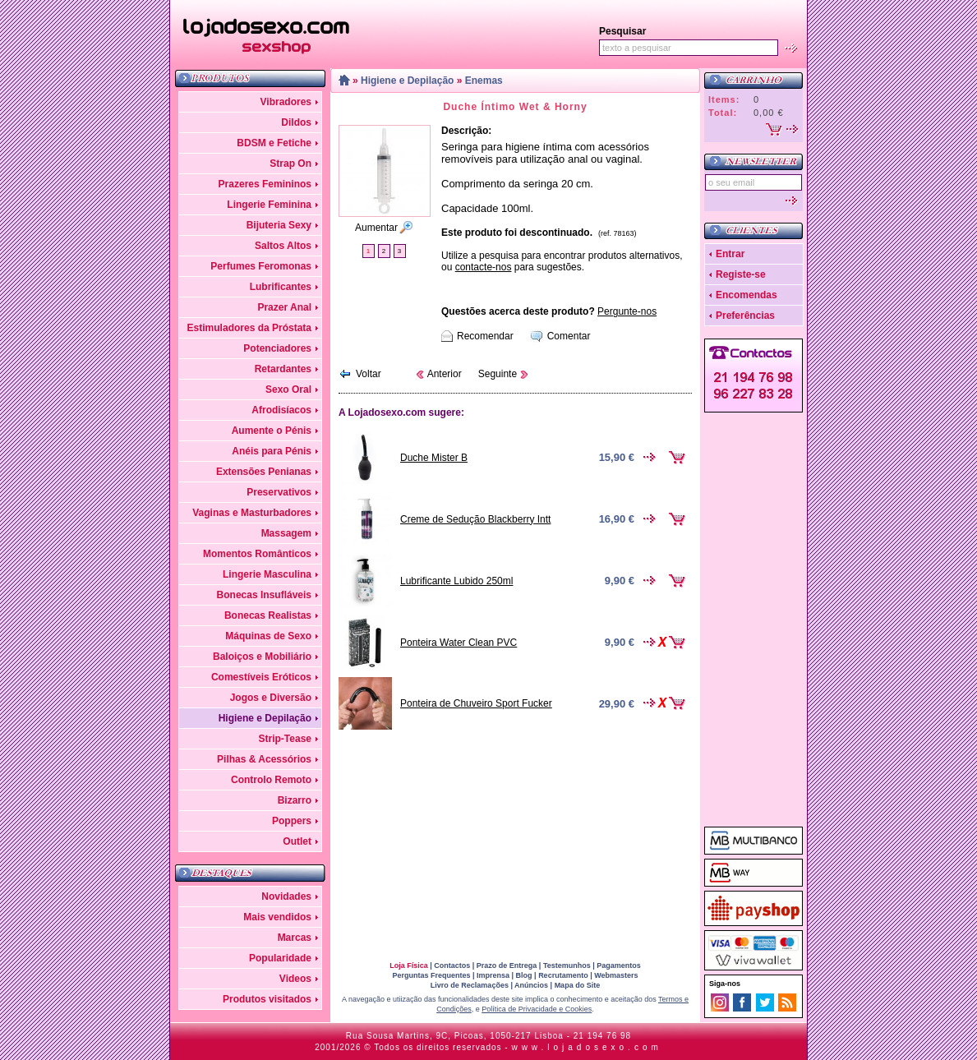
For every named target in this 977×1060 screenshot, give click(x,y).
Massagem (286, 533)
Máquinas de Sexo (268, 636)
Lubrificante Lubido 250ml (456, 581)
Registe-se (741, 274)
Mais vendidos (277, 917)
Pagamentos (619, 965)
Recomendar (485, 336)
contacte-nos (483, 267)
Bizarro (294, 800)
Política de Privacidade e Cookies (537, 1009)
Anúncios (531, 985)
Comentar (569, 336)
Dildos (296, 122)
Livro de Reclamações (470, 985)
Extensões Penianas (263, 471)
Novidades (286, 896)
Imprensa (493, 975)
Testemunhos (567, 965)
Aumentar (376, 227)
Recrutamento (563, 975)
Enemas (484, 80)
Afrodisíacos (281, 410)
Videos (295, 978)
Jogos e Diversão (270, 697)
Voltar (368, 374)
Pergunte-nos (627, 311)
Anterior (444, 374)
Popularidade (280, 958)
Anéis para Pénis (271, 451)
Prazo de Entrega (507, 965)
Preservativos (279, 492)
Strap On (290, 163)
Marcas (294, 937)
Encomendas (746, 295)
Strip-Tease (285, 738)
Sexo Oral (288, 389)
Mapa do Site (578, 985)
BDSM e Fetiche (274, 143)
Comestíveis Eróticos (261, 677)
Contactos (452, 965)
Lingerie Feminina (269, 204)
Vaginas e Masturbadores (251, 512)
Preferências (745, 315)
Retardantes (283, 369)
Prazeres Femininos (265, 184)
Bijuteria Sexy (279, 225)
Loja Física (408, 965)
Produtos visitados (267, 999)
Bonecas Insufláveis (264, 595)
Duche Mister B (434, 457)
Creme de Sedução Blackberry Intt (475, 519)
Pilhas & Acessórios (264, 759)
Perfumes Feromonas (260, 266)
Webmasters (616, 975)
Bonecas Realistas (267, 615)
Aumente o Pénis (271, 430)
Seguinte (497, 374)
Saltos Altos (283, 245)
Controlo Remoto (271, 780)
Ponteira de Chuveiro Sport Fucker (476, 703)
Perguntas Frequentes (431, 975)
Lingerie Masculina (267, 574)
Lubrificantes (280, 287)
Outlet (297, 841)
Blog (524, 975)
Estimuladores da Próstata (249, 328)
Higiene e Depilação (265, 718)
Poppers (291, 821)
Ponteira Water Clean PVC (458, 642)
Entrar (730, 254)
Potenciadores (277, 348)
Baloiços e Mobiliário (262, 656)
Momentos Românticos (257, 554)
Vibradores (285, 102)
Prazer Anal (284, 307)
